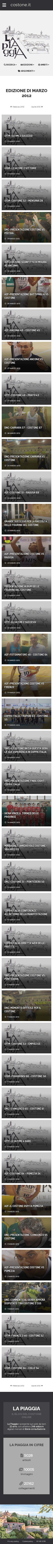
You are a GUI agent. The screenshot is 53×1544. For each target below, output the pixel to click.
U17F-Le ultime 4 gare (17, 1141)
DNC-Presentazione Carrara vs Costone (24, 458)
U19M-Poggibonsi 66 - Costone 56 (25, 1076)
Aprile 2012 (35, 107)
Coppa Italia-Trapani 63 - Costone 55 (26, 717)
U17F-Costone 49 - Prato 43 (21, 395)
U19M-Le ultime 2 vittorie (20, 168)
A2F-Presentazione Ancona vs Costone (23, 360)
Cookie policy (27, 1541)
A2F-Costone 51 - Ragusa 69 (21, 492)
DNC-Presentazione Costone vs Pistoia (24, 231)
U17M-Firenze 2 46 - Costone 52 (24, 1335)
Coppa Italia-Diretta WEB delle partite (24, 944)
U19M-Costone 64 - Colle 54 (21, 1368)
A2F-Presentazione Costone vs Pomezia (24, 1269)
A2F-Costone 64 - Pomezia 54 (22, 1173)
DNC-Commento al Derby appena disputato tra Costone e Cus (24, 1301)
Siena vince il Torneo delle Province (21, 814)
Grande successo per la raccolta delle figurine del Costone (25, 523)
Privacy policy (13, 1541)
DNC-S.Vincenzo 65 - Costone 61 (24, 1108)
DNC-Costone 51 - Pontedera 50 (24, 881)
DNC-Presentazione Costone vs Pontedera (24, 977)
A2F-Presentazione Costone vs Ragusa (24, 555)
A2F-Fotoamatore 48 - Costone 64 (25, 654)
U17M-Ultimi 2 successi (18, 135)
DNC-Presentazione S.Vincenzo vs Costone (25, 1236)
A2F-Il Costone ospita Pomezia (23, 1206)
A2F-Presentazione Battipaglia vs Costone (26, 296)
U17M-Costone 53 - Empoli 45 (22, 1043)
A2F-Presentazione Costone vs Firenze (24, 685)
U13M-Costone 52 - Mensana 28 (23, 200)
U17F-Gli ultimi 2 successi (20, 622)
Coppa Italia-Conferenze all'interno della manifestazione (25, 912)
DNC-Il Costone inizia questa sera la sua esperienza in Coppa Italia (26, 750)
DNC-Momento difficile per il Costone (22, 1009)
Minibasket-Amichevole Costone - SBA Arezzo (25, 847)
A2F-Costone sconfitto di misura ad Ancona (25, 263)
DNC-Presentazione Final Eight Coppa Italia (24, 782)
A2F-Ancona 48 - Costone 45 (22, 330)
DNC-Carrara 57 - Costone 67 (23, 427)
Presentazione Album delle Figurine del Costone (21, 588)
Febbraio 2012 (18, 107)
